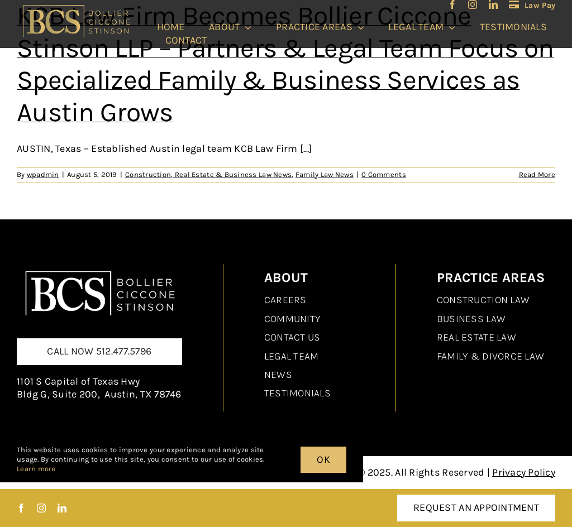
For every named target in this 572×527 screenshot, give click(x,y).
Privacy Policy (523, 472)
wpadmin (43, 174)
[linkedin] (493, 4)
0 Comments (383, 174)
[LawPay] (532, 4)
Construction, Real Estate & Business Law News (208, 174)
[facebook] (452, 4)
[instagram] (472, 4)
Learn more (36, 468)
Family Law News (324, 174)
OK (323, 459)
